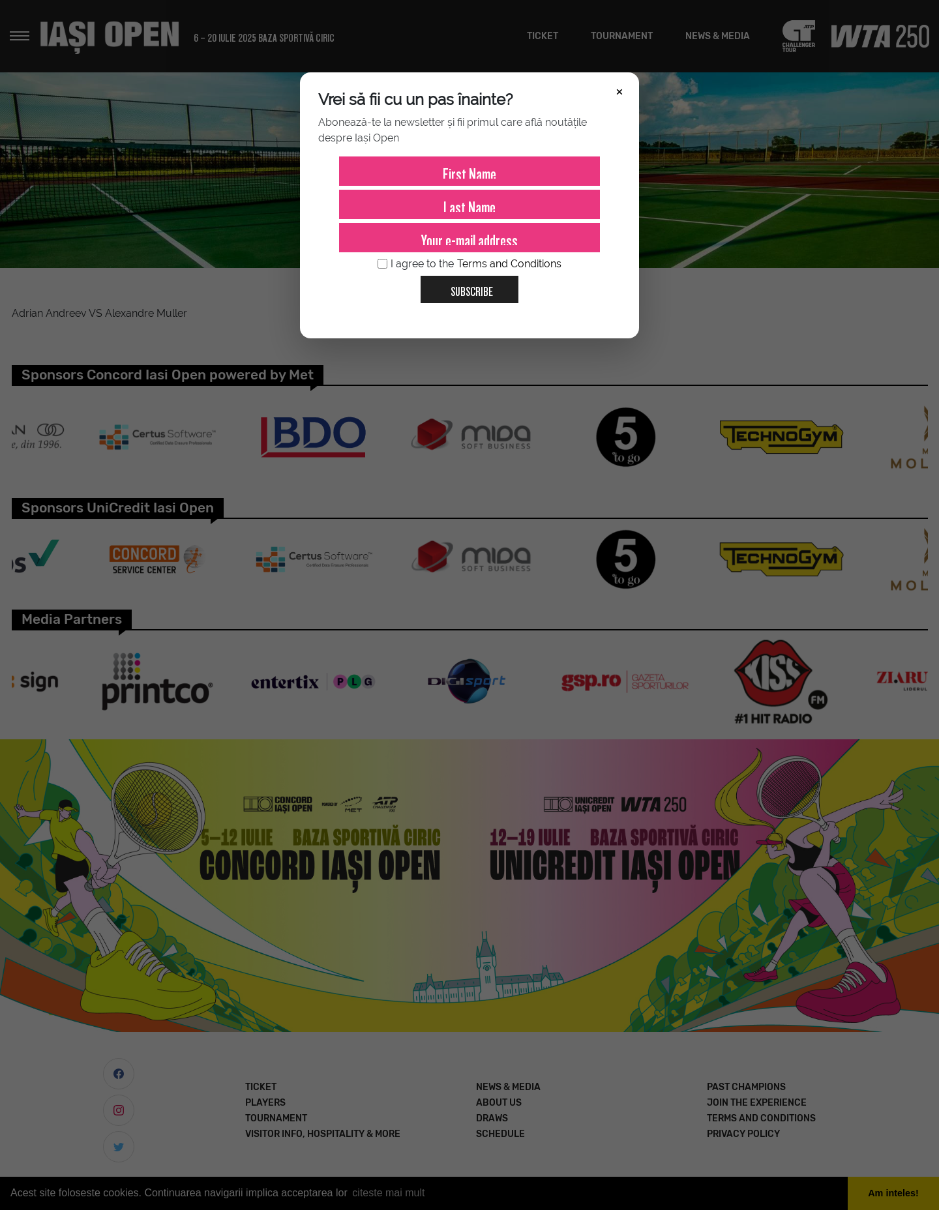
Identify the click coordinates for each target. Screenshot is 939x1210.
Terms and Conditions (509, 264)
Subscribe (466, 286)
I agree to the (469, 264)
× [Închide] (619, 90)
